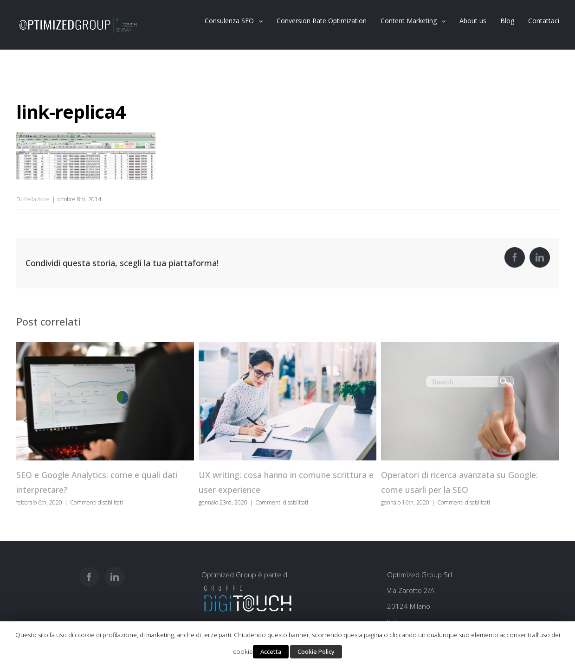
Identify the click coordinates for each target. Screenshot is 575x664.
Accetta (270, 651)
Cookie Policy (316, 651)
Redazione (36, 199)
